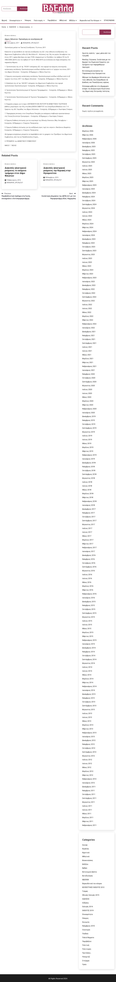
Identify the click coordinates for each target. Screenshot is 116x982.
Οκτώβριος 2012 (88, 748)
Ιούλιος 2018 (87, 482)
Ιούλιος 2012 (87, 760)
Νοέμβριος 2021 (88, 336)
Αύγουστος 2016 (88, 571)
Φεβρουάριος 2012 (89, 779)
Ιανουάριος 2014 (88, 690)
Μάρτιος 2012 (87, 775)
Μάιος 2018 (86, 490)
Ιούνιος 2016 (87, 578)
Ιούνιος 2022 (87, 308)
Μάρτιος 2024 (87, 227)
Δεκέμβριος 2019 (89, 416)
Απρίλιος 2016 (87, 586)
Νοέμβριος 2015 (88, 605)
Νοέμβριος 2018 (88, 467)
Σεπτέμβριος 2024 (89, 204)
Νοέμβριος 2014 (88, 652)
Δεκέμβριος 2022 (89, 285)
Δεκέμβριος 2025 (89, 147)
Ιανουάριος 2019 (88, 459)
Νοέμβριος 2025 (88, 150)
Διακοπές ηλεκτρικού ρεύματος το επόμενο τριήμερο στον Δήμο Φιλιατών (15, 172)
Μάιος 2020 (86, 397)
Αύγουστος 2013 (88, 710)
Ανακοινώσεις (10, 35)
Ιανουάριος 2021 (88, 370)
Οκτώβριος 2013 (88, 702)
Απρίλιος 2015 (87, 632)
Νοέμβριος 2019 (88, 420)
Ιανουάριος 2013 (88, 737)
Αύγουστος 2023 (88, 255)
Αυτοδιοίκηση (87, 876)
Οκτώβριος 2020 (88, 378)
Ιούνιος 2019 (87, 440)
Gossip (84, 845)
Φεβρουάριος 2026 (89, 139)
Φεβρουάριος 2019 (89, 455)
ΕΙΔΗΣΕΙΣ (85, 899)
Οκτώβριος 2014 (88, 656)
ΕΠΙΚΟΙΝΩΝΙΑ (109, 20)
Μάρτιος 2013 (87, 729)
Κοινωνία (85, 922)
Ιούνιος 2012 (87, 764)
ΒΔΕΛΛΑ (85, 880)
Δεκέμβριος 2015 (89, 602)
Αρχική (4, 20)
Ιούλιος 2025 (87, 166)
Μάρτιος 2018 (87, 497)
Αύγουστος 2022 (88, 301)
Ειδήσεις (85, 903)
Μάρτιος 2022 (87, 320)
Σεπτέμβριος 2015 (89, 613)
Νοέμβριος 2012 (88, 744)
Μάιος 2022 (86, 312)
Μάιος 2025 (86, 173)
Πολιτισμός (38, 20)
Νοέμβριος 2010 (88, 926)
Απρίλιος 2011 (87, 818)
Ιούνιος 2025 (87, 170)
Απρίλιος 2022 (87, 316)
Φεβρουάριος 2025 (89, 185)
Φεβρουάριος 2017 (89, 548)
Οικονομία (86, 930)
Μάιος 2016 (86, 582)
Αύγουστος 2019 (88, 432)
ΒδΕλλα (72, 20)
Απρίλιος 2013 (87, 725)
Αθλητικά (63, 20)
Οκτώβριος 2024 (88, 201)
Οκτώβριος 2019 (88, 424)
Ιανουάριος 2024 (88, 235)
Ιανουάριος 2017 (88, 551)
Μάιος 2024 (86, 220)
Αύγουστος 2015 (88, 617)
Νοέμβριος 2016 (88, 559)
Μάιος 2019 (86, 443)
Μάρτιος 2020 (87, 405)
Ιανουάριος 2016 (88, 598)
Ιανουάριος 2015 (88, 644)
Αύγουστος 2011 (88, 802)
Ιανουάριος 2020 (88, 413)
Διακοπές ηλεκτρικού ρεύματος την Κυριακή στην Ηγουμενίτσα (57, 170)
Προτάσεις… (87, 953)
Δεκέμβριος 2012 (89, 740)
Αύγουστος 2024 (88, 208)
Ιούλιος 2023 (87, 258)
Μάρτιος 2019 (87, 451)
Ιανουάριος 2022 (88, 328)
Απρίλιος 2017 (87, 540)
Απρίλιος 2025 (87, 177)
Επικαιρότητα (15, 20)
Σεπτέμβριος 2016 (89, 567)
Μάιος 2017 (86, 536)
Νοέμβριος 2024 (88, 197)
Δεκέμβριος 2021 (89, 332)
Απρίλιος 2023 (87, 270)
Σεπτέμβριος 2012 (89, 752)
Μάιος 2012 (86, 767)
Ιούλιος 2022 (87, 305)
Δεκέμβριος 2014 (89, 648)
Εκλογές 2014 (87, 907)
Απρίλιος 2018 (87, 494)
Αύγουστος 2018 (88, 478)
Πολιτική (85, 945)
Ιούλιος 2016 (87, 575)
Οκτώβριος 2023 (88, 247)
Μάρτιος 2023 (87, 274)
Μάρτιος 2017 (87, 544)
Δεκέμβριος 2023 (89, 239)
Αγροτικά (85, 853)
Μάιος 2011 (86, 814)
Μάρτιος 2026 (87, 135)
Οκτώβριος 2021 (88, 339)
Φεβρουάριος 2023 (89, 278)
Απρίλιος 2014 (87, 679)
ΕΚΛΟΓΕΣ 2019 (88, 910)
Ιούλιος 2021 (87, 347)
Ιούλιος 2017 (87, 528)
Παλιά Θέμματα (88, 938)
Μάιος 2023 (86, 266)
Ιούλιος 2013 (87, 713)
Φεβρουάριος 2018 (89, 501)
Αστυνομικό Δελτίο (89, 872)
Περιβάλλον (52, 20)
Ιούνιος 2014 (87, 671)
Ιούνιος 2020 (87, 393)
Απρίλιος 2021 (87, 359)
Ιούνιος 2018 (87, 486)
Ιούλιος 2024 (87, 212)
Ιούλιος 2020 (87, 389)
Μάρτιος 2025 (87, 181)
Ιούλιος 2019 (87, 436)
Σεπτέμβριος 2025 (89, 158)
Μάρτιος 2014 (87, 683)
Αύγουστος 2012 (88, 756)
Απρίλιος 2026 (87, 131)
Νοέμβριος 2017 (88, 513)
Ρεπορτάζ (86, 957)
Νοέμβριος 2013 (88, 698)
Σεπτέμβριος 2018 (89, 474)
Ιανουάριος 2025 (88, 189)
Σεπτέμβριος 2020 (89, 382)
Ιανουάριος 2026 (88, 143)
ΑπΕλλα (85, 864)
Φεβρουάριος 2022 (89, 324)
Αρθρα (84, 868)
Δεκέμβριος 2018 (89, 463)
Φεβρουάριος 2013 (89, 733)
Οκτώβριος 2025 (88, 154)
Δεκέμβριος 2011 (89, 787)
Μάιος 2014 (86, 675)
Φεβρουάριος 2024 (89, 231)
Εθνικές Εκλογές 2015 (90, 895)
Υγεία (84, 964)
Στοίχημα (85, 961)
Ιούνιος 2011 (87, 810)
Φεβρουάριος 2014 (89, 686)
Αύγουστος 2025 (88, 162)
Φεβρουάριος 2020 (89, 409)
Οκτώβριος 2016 (88, 563)
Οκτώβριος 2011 (88, 794)
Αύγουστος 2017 (88, 524)
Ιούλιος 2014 (87, 667)
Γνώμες (85, 891)
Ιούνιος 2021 (87, 351)
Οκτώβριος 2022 (88, 293)
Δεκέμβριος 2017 (89, 509)
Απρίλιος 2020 (87, 401)
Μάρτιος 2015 (87, 636)
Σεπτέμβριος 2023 (89, 251)
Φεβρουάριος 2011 (89, 825)
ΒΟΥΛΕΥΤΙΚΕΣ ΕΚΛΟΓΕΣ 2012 (93, 887)
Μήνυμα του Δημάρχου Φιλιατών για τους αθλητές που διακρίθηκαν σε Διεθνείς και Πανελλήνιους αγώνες (96, 79)
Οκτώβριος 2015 (88, 609)
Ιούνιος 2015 (87, 625)
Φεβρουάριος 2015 (89, 640)
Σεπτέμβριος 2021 (89, 343)
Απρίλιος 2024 (87, 224)
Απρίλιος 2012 (87, 771)
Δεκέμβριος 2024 (89, 193)
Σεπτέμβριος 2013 (89, 706)
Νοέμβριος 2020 (88, 374)
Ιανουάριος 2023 (88, 282)
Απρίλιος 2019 (87, 447)
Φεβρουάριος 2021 (89, 366)
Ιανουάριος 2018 (88, 505)
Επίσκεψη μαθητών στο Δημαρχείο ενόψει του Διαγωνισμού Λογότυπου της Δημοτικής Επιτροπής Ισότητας (96, 88)
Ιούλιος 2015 (87, 621)
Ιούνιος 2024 (87, 216)
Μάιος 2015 (86, 629)
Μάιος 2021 (86, 355)
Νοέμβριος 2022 (88, 289)
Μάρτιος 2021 (87, 362)
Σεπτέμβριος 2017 (89, 521)
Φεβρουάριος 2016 (89, 594)
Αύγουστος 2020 (88, 386)
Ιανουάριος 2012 (88, 783)
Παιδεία (85, 934)
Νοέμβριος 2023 (88, 243)
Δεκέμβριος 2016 (89, 555)
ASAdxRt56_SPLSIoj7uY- (31, 43)
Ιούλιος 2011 (87, 806)
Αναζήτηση (107, 32)
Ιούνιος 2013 (87, 717)
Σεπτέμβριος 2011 (89, 798)
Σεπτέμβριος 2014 (89, 659)
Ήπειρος (28, 20)
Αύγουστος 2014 (88, 663)
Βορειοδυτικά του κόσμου (89, 20)
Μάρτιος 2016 (87, 590)
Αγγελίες (85, 849)
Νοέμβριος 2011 (88, 791)
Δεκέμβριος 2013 (89, 694)
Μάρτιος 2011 (87, 821)
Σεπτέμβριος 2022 (89, 297)
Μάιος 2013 (86, 721)
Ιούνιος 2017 (87, 532)
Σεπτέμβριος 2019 (89, 428)
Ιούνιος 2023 (87, 262)
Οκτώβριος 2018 (88, 471)
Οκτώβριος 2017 (88, 517)
